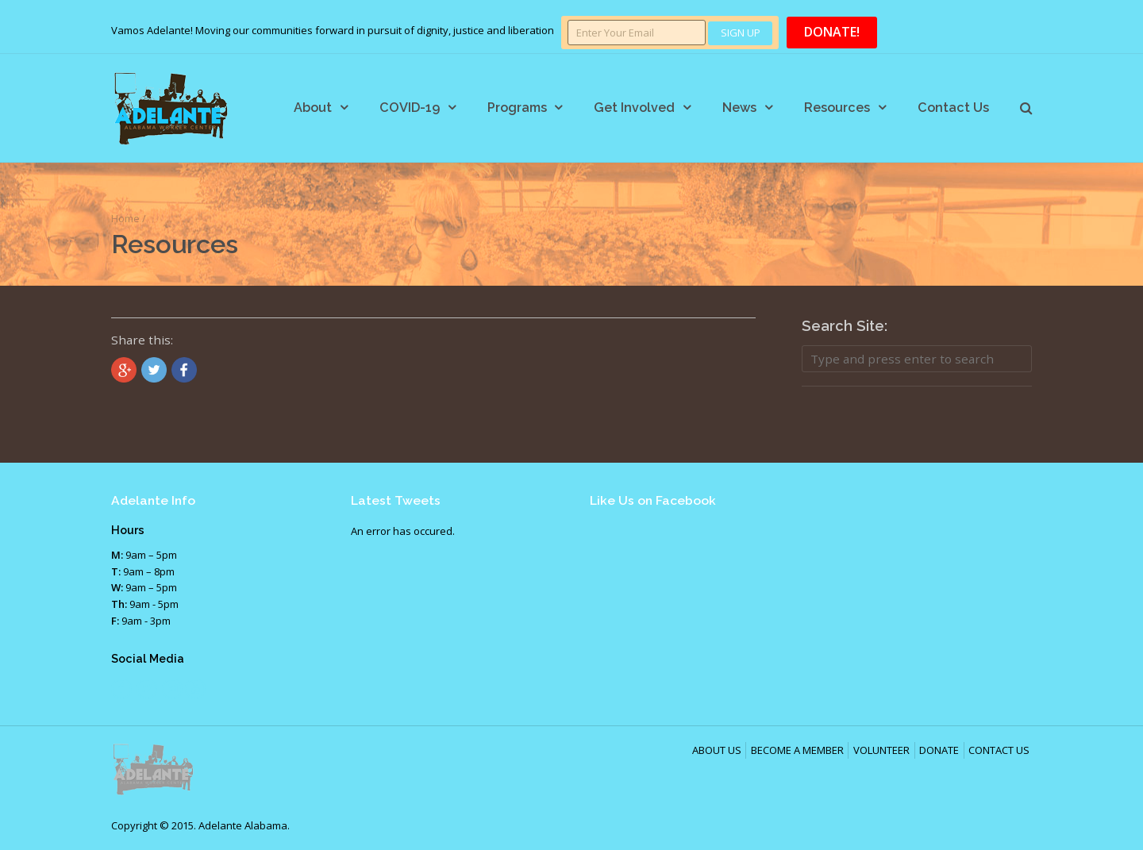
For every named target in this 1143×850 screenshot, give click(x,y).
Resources (837, 107)
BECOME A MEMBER (797, 750)
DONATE (939, 750)
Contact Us (953, 107)
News (739, 107)
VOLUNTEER (881, 750)
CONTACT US (998, 750)
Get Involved (634, 107)
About (313, 107)
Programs (517, 107)
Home (125, 218)
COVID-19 (409, 107)
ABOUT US (716, 750)
